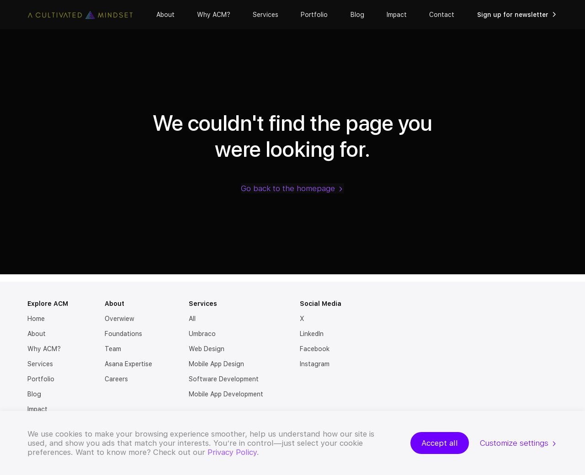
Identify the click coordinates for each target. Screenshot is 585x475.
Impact (397, 14)
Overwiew (119, 318)
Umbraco (202, 333)
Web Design (206, 348)
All (192, 318)
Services (265, 14)
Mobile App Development (226, 394)
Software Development (224, 379)
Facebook (315, 348)
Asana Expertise (128, 364)
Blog (357, 14)
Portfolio (314, 14)
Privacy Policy (232, 452)
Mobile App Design (216, 364)
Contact (441, 14)
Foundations (123, 333)
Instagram (315, 364)
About (165, 14)
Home (36, 318)
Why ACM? (213, 14)
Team (113, 348)
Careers (116, 379)
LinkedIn (312, 333)
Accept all (439, 443)
